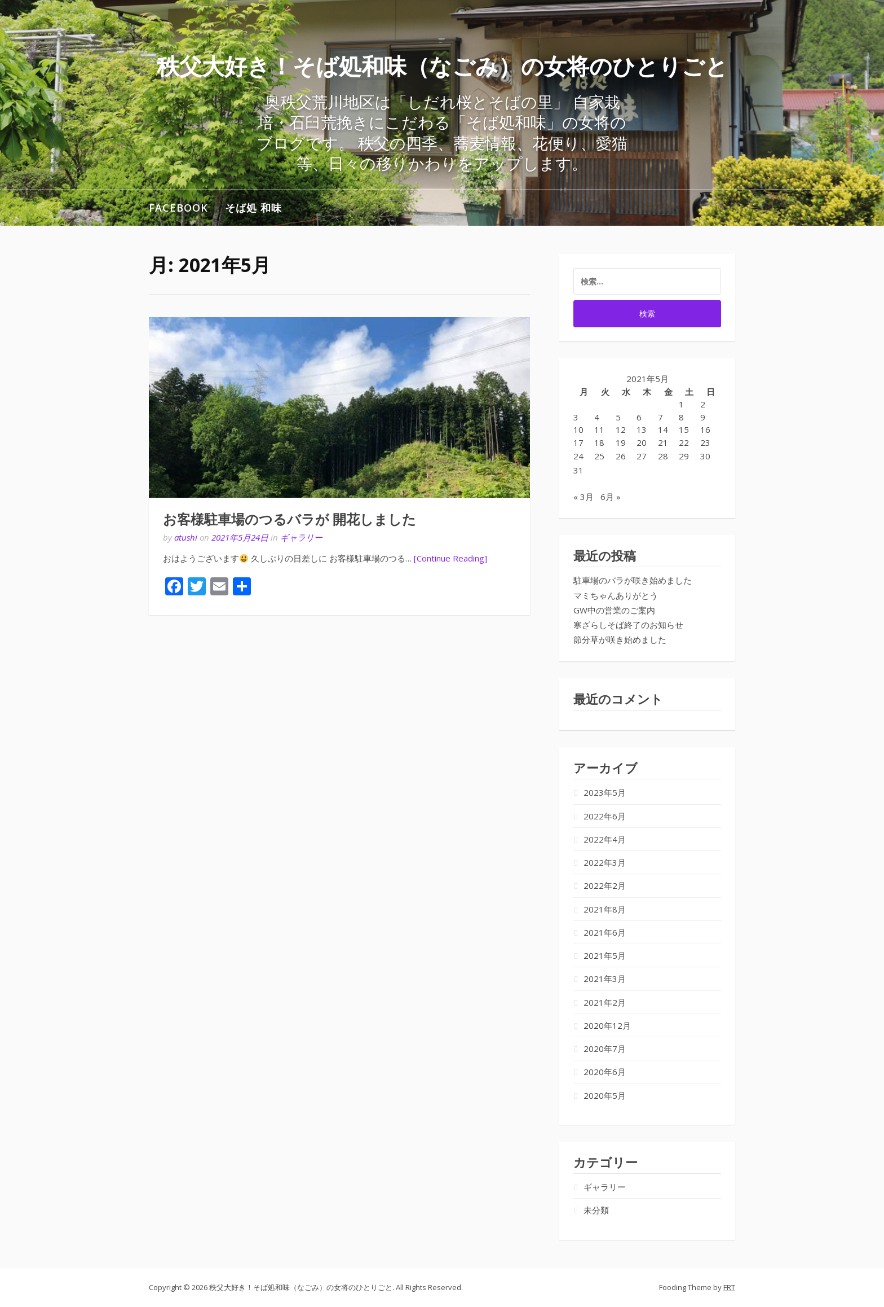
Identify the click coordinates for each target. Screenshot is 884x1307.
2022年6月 (605, 816)
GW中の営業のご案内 (614, 610)
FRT (729, 1287)
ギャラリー (301, 537)
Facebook (178, 207)
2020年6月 (605, 1071)
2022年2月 (605, 885)
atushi (185, 537)
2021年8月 (605, 909)
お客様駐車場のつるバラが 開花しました (289, 520)
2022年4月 (605, 839)
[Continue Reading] (450, 558)
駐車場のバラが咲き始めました (632, 580)
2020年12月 (607, 1025)
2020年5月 (605, 1095)
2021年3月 (605, 978)
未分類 (596, 1210)
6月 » (610, 496)
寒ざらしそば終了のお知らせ (628, 624)
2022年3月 (605, 862)
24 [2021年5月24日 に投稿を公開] (578, 456)
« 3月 (583, 496)
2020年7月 (605, 1048)
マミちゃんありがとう (615, 595)
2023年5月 (605, 792)
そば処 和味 (253, 207)
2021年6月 (605, 932)
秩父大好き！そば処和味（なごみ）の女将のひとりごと (442, 65)
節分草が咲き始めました (619, 639)
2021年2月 (605, 1002)
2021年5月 (605, 955)
